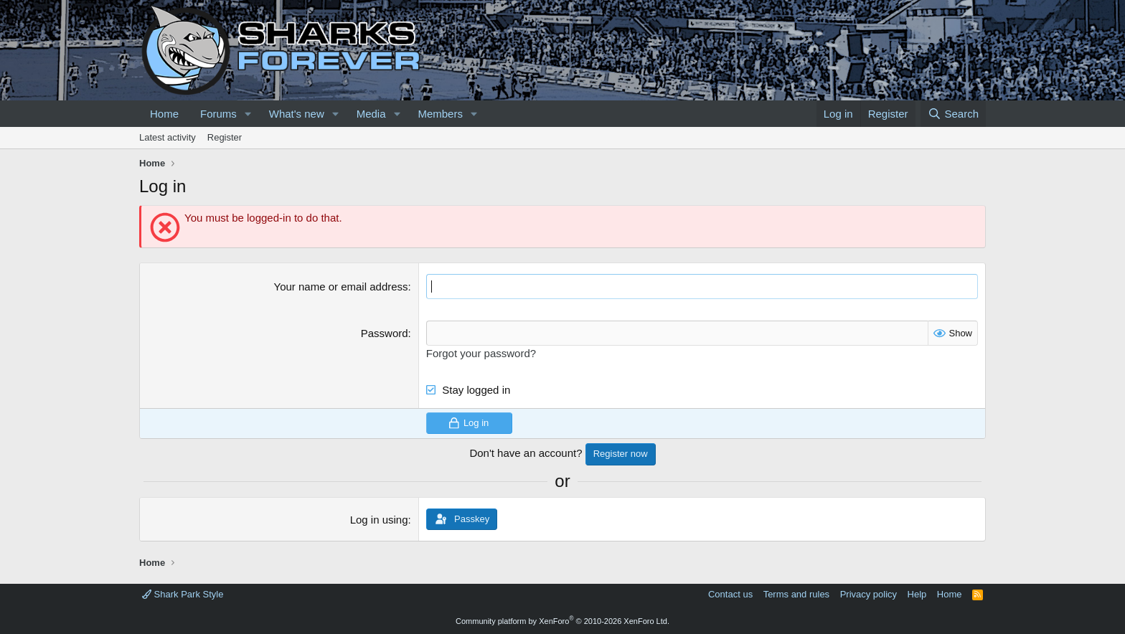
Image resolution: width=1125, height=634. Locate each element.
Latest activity (167, 137)
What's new (296, 114)
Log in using (379, 520)
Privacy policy (868, 594)
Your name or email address (341, 286)
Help (917, 594)
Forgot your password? (481, 353)
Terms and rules (796, 594)
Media (371, 114)
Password (384, 333)
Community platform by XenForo (562, 621)
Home (164, 114)
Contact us (730, 594)
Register (224, 137)
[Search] (953, 113)
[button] (248, 113)
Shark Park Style (182, 594)
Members (440, 114)
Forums (218, 114)
